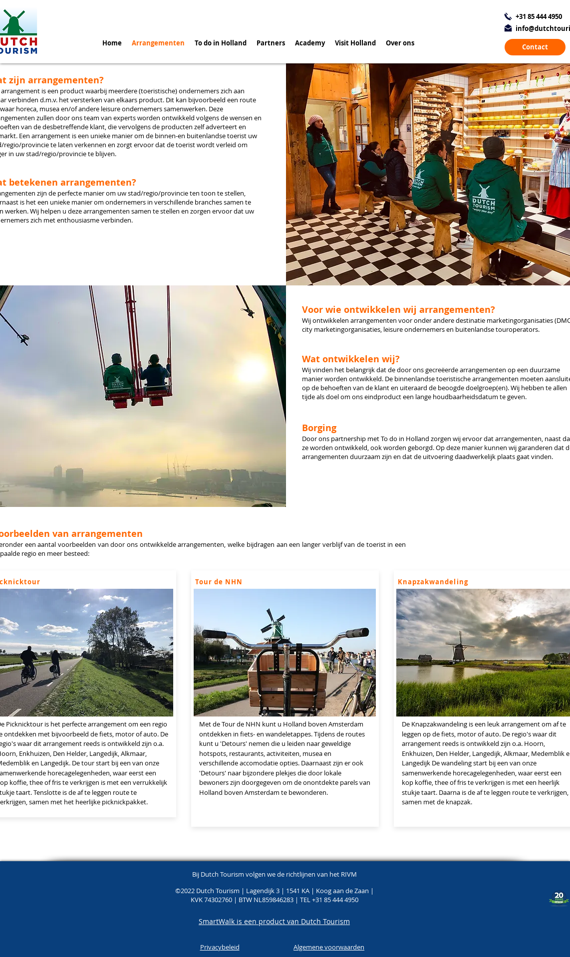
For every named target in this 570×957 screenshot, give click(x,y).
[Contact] (535, 47)
